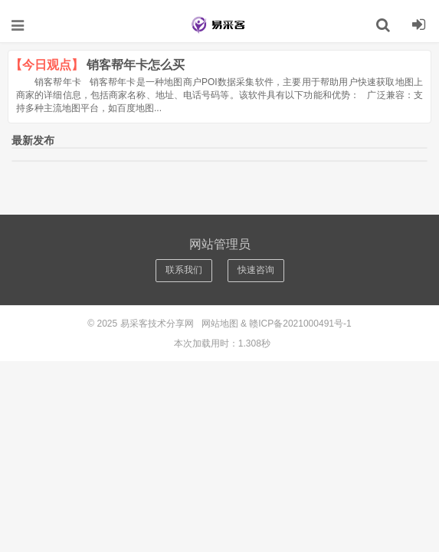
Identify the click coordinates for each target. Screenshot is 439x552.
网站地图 (219, 323)
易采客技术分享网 (220, 24)
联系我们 (183, 269)
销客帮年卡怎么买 (136, 64)
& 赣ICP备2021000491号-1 (296, 323)
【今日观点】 (47, 64)
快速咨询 (256, 269)
